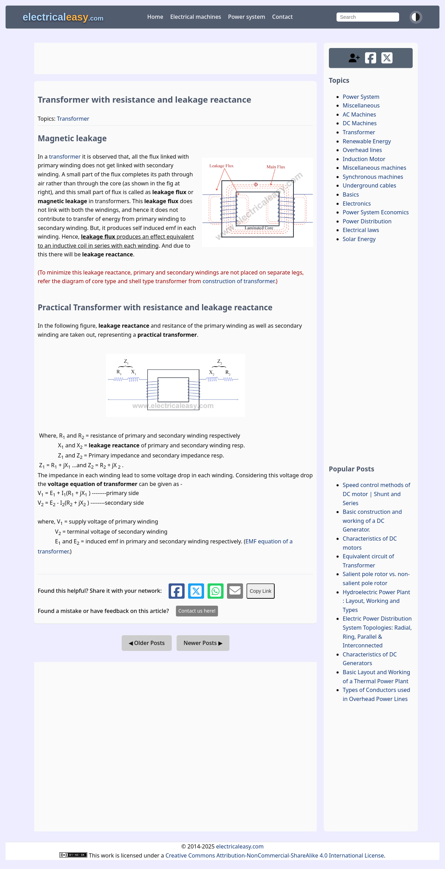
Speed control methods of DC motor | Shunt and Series (376, 494)
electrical (63, 17)
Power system (246, 17)
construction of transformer (238, 281)
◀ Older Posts (147, 643)
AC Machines (359, 114)
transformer (65, 156)
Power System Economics (376, 212)
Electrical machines (195, 17)
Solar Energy (359, 239)
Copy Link (260, 591)
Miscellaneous (361, 105)
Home (155, 17)
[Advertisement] (175, 58)
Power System (361, 97)
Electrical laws (361, 230)
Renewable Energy (367, 141)
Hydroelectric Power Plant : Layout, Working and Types (376, 601)
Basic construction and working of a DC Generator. (372, 520)
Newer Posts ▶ (203, 643)
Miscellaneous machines (374, 168)
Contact (282, 17)
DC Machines (360, 123)
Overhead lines (362, 150)
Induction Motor (364, 159)
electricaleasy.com (240, 846)
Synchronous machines (373, 177)
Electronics (357, 203)
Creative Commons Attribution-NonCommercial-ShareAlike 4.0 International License (274, 855)
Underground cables (369, 185)
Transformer (73, 118)
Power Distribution (367, 221)
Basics (351, 194)
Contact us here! (197, 610)
